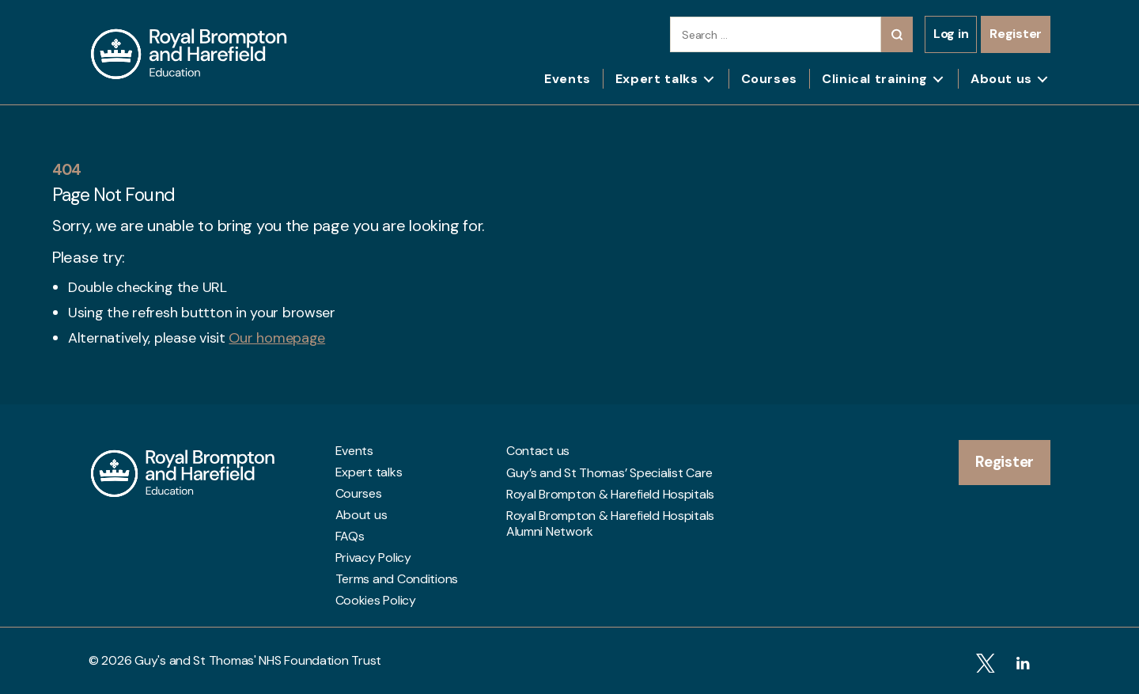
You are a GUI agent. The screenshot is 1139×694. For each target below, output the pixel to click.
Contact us (538, 451)
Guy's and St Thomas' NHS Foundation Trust (257, 660)
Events (567, 78)
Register (1016, 33)
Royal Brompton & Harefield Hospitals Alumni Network (610, 520)
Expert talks (656, 78)
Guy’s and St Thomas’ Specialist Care (609, 472)
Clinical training (875, 78)
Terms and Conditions (397, 579)
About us (1001, 78)
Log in (950, 33)
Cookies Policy (375, 601)
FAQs (350, 536)
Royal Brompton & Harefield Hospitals (610, 494)
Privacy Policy (373, 558)
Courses (769, 78)
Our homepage (277, 337)
